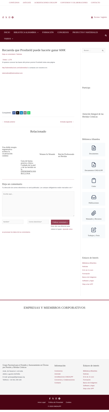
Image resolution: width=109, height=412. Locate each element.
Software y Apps (88, 283)
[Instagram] (9, 17)
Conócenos (59, 373)
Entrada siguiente (67, 122)
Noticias (20, 54)
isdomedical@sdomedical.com (13, 73)
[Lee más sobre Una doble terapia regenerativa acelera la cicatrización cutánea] (10, 140)
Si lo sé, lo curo (87, 272)
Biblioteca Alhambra (89, 265)
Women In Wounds (44, 155)
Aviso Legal (42, 404)
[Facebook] (3, 17)
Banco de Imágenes (89, 279)
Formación (86, 275)
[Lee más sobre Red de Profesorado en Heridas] (66, 143)
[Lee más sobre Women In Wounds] (48, 143)
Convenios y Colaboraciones (65, 382)
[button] (37, 32)
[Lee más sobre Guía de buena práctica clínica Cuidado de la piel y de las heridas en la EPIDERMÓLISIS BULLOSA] (29, 147)
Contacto (58, 385)
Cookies (68, 404)
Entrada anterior (9, 122)
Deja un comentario (9, 54)
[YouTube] (13, 17)
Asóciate (58, 376)
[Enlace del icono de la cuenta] (99, 17)
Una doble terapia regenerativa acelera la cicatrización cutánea (9, 151)
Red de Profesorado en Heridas (64, 156)
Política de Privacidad (55, 404)
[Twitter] (6, 17)
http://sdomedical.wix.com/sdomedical (15, 67)
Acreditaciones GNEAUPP (64, 379)
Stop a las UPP (87, 286)
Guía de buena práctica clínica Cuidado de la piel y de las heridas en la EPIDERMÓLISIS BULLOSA (29, 167)
